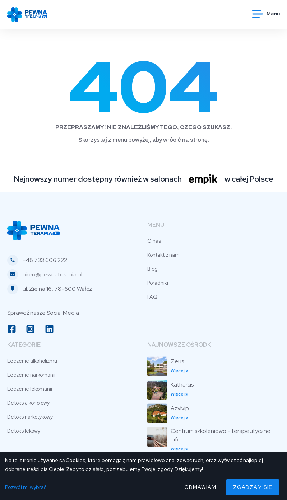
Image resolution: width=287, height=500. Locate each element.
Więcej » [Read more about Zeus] (179, 371)
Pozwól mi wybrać (25, 487)
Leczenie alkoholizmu (32, 361)
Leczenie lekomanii (29, 388)
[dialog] (143, 476)
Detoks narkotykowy (30, 416)
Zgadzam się (252, 487)
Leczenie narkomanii (31, 375)
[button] (266, 13)
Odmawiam (200, 487)
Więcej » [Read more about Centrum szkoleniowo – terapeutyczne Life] (179, 449)
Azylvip (180, 408)
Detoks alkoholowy (28, 402)
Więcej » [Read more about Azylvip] (179, 418)
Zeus (177, 361)
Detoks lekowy (23, 430)
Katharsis (182, 384)
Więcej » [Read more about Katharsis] (179, 394)
